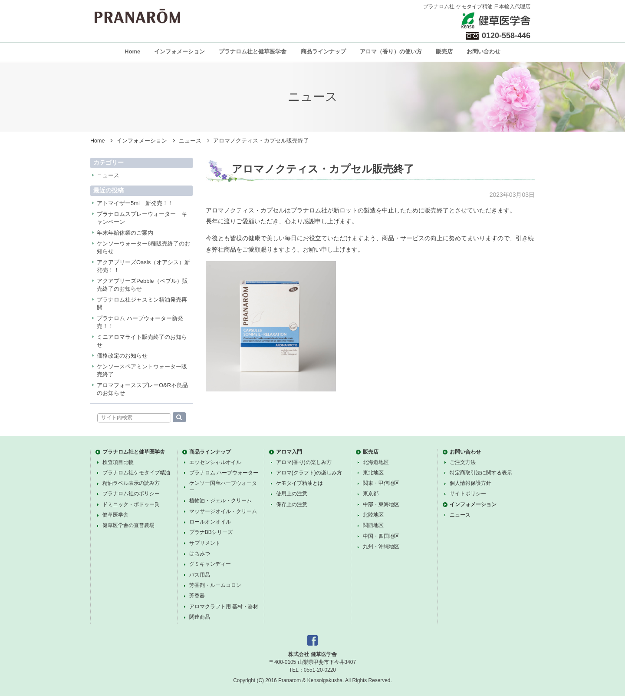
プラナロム (137, 16)
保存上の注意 (291, 504)
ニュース (190, 141)
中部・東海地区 (381, 504)
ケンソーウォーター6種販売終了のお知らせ (143, 247)
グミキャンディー (210, 564)
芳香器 (197, 596)
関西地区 (373, 525)
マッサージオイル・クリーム (223, 511)
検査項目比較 (118, 462)
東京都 (370, 494)
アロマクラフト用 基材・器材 (223, 606)
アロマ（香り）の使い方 (391, 51)
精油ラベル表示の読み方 (131, 483)
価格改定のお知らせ (122, 355)
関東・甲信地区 (381, 483)
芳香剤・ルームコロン (215, 585)
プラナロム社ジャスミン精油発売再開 (142, 303)
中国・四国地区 (381, 536)
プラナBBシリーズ (211, 532)
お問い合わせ (483, 51)
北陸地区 (373, 515)
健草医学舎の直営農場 (128, 525)
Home (132, 51)
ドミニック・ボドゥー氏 (131, 504)
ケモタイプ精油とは (299, 483)
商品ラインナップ (323, 51)
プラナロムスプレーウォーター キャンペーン (142, 218)
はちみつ (199, 553)
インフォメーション (179, 51)
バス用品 (199, 575)
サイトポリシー (468, 494)
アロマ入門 (289, 452)
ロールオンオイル (210, 522)
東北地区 (373, 473)
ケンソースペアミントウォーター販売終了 (142, 370)
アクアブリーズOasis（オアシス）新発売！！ (143, 266)
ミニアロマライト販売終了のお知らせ (142, 341)
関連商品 (199, 617)
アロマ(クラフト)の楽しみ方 (309, 473)
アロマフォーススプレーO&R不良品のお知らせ (142, 389)
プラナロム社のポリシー (131, 494)
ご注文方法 (463, 462)
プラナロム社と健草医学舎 (252, 51)
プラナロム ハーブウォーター (223, 473)
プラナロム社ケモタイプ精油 (136, 473)
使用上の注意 (291, 494)
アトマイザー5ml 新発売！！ (135, 203)
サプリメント (204, 543)
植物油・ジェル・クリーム (220, 500)
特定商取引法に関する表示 (481, 473)
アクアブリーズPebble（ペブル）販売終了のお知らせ (142, 285)
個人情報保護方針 (470, 483)
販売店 (444, 51)
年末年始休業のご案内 (125, 232)
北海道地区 (376, 462)
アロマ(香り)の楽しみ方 (304, 462)
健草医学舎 (115, 515)
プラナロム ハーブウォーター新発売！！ (140, 322)
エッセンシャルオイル (215, 462)
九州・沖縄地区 (381, 547)
